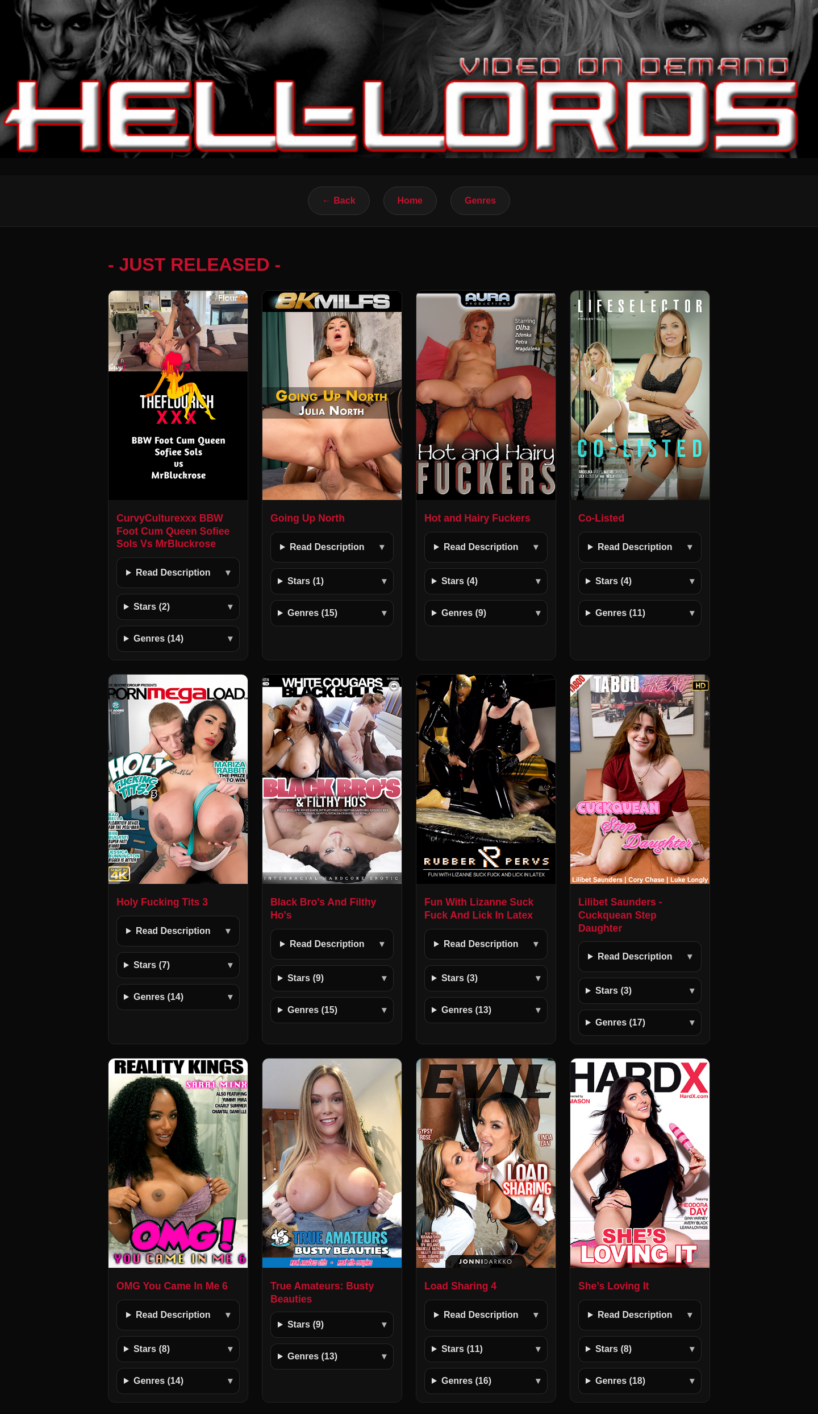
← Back (339, 200)
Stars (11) (462, 1349)
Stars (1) (305, 581)
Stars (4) (459, 581)
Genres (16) (466, 1381)
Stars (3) (459, 978)
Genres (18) (620, 1381)
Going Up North (307, 518)
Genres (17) (620, 1022)
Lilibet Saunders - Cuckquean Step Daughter (620, 915)
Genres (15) (312, 613)
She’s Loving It (613, 1286)
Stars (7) (151, 965)
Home (410, 200)
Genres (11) (620, 613)
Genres (480, 200)
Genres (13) (466, 1010)
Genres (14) (158, 638)
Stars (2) (151, 606)
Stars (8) (151, 1349)
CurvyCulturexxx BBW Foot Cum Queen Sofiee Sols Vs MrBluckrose (172, 531)
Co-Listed (601, 518)
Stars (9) (305, 978)
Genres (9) (463, 613)
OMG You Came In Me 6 (172, 1286)
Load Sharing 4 (460, 1286)
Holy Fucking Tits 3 (162, 902)
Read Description (173, 572)
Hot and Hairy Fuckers (477, 518)
